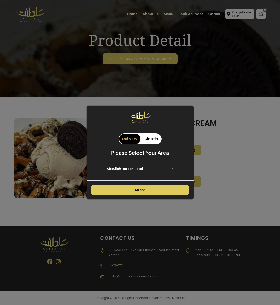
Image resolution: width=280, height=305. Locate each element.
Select (140, 190)
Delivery (129, 138)
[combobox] (140, 169)
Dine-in (151, 138)
